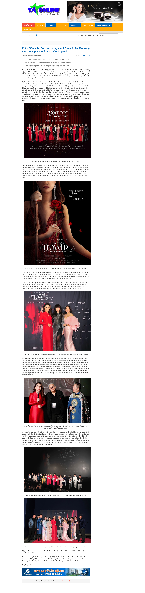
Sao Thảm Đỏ (88, 25)
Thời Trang (62, 25)
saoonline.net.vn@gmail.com (67, 581)
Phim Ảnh (51, 25)
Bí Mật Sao (28, 29)
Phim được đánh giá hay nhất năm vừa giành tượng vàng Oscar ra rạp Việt (47, 66)
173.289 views (86, 55)
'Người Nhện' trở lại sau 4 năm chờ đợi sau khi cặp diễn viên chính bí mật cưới (48, 62)
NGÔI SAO (28, 25)
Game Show (75, 25)
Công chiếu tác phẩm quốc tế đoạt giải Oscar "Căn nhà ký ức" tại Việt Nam (47, 59)
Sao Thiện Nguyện (103, 25)
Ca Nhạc (40, 25)
